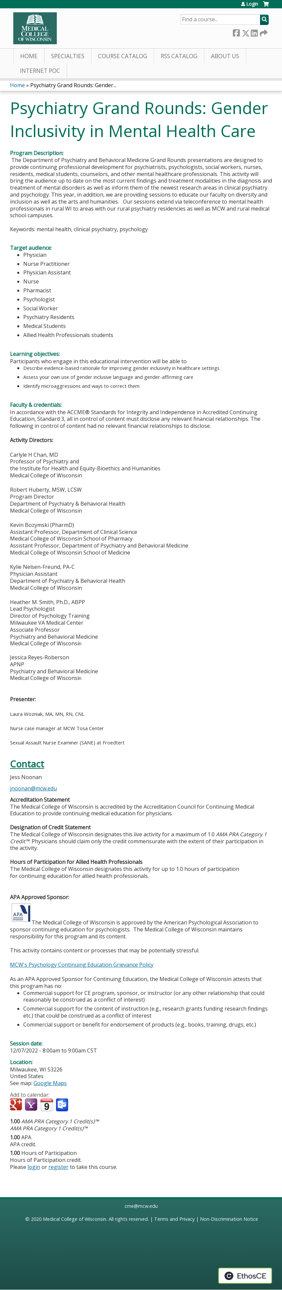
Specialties (67, 56)
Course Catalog (122, 56)
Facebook (236, 32)
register (58, 1167)
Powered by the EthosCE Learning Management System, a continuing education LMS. (245, 1276)
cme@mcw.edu (141, 1206)
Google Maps (50, 1083)
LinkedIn (254, 32)
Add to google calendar (17, 1105)
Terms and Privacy (174, 1219)
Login (252, 4)
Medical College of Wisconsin (74, 1219)
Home (29, 56)
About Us (225, 56)
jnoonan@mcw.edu (33, 788)
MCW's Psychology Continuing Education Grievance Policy (81, 964)
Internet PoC (40, 71)
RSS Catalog (179, 56)
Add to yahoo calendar (32, 1105)
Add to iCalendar (46, 1104)
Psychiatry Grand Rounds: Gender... (73, 85)
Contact (27, 764)
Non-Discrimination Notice (229, 1219)
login (34, 1167)
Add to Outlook (62, 1105)
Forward (263, 32)
